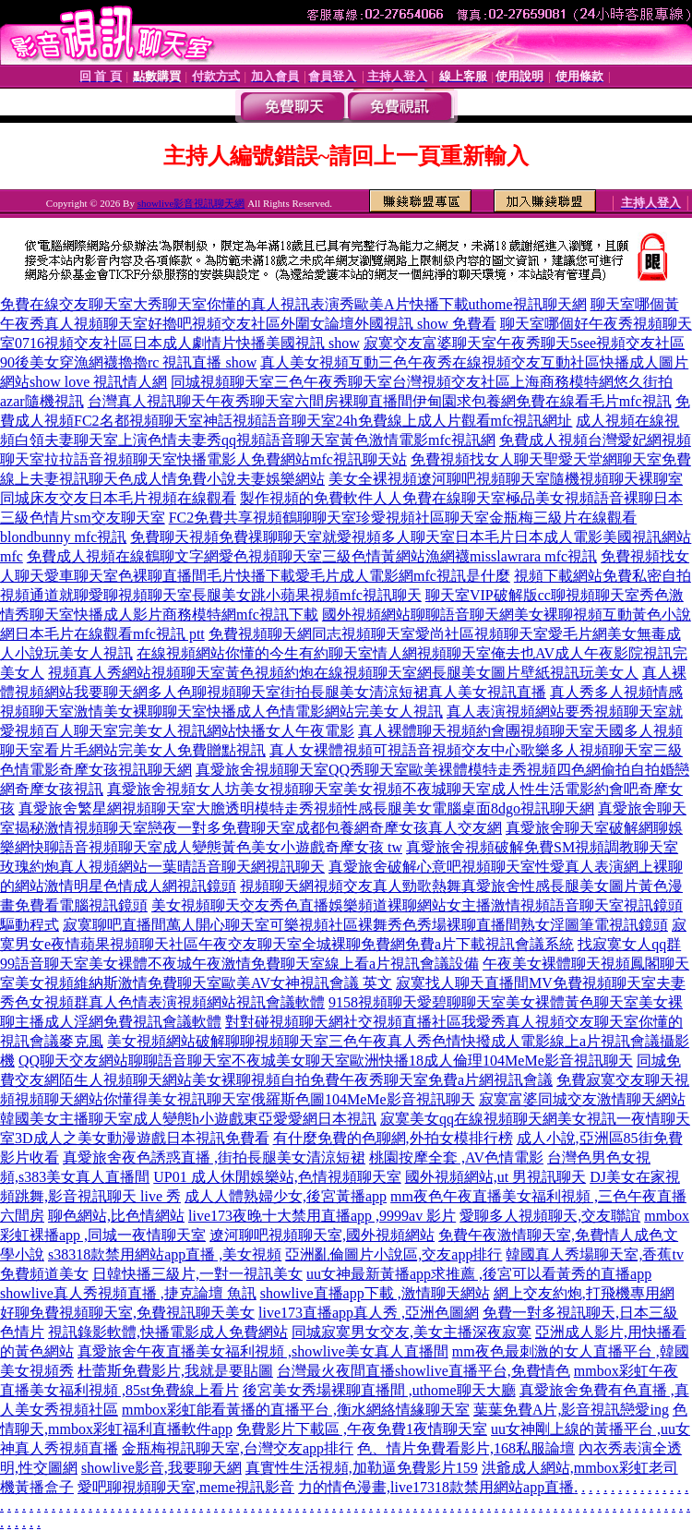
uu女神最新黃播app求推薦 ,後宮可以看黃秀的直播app (478, 1274)
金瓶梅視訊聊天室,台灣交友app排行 (237, 1448)
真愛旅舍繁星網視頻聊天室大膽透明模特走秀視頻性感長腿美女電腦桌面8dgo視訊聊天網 (306, 808)
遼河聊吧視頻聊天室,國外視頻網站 (322, 1235)
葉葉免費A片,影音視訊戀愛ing (571, 1409)
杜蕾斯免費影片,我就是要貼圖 (175, 1371)
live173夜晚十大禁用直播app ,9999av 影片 (322, 1216)
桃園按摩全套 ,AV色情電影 (456, 1157)
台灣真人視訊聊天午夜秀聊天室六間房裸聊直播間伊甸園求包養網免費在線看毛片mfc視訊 (380, 401)
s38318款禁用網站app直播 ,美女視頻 (164, 1254)
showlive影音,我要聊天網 (161, 1468)
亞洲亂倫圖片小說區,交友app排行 (393, 1254)
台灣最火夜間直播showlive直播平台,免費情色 (423, 1371)
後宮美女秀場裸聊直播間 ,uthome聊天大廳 (379, 1390)
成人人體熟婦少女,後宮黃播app (286, 1196)
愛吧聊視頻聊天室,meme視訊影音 (186, 1487)
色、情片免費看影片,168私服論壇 (466, 1448)
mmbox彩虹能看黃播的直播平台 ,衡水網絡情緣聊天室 (296, 1409)
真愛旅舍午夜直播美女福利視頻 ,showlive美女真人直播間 (263, 1351)
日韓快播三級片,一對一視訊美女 (197, 1274)
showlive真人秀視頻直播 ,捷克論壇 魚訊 (128, 1293)
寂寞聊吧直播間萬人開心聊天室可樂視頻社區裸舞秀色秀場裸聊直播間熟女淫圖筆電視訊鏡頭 (365, 925)
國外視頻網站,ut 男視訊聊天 (495, 1177)
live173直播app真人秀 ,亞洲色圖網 (368, 1312)
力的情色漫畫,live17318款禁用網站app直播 (436, 1487)
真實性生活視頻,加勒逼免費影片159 (361, 1468)
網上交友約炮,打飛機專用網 (584, 1293)
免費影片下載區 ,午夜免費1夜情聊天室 (361, 1429)
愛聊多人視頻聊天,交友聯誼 (549, 1216)
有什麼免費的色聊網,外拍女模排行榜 (393, 1138)
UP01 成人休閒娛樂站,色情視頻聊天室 (276, 1177)
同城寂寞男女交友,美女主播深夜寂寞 (411, 1332)
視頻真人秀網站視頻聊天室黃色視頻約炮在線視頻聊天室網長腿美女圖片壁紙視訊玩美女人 (343, 673)
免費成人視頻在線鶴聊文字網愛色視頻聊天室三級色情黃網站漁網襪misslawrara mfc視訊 (312, 556)
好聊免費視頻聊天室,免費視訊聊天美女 (127, 1312)
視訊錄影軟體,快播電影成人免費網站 (168, 1332)
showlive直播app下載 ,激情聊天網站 (375, 1293)
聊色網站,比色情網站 (116, 1216)
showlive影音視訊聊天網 (191, 203)
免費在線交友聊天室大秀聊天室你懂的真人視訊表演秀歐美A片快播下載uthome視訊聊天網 (293, 304)
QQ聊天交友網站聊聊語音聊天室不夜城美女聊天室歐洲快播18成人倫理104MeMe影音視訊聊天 (325, 1060)
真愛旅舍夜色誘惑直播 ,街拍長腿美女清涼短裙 (214, 1157)
